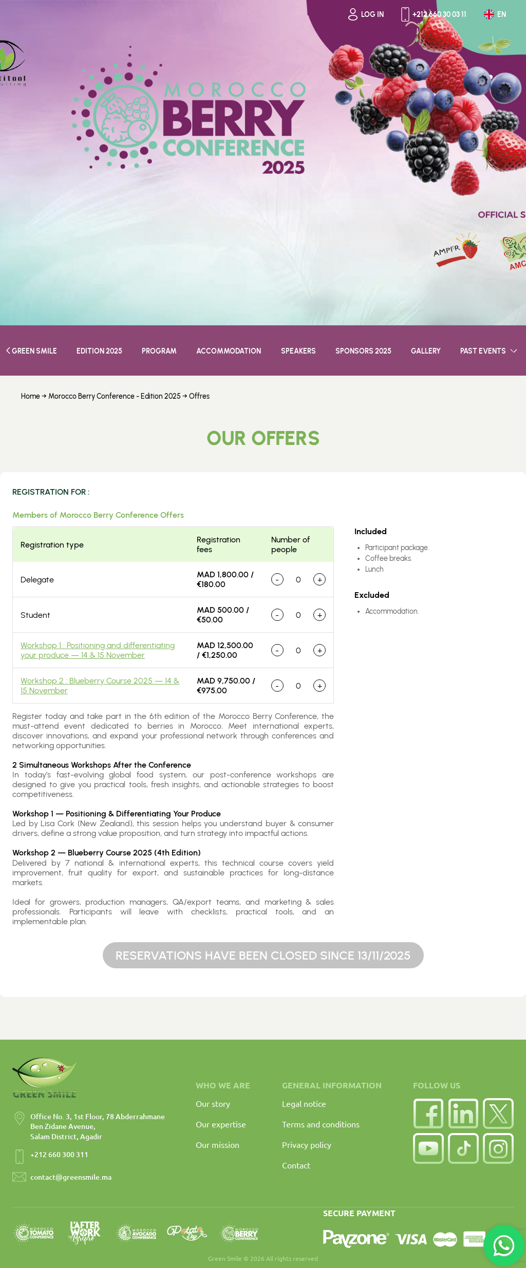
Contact (296, 1165)
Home (30, 396)
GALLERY (426, 351)
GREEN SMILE (31, 351)
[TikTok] (463, 1148)
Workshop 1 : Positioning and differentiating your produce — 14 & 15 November (98, 650)
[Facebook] (428, 1113)
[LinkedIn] (463, 1113)
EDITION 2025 (99, 351)
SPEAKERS (298, 351)
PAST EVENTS (490, 351)
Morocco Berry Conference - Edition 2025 (115, 396)
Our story (213, 1103)
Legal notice (304, 1103)
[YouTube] (428, 1148)
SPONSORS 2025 (363, 351)
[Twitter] (498, 1113)
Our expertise (221, 1124)
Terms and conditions (321, 1124)
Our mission (217, 1144)
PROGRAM (159, 351)
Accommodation (228, 351)
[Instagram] (498, 1148)
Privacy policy (306, 1144)
